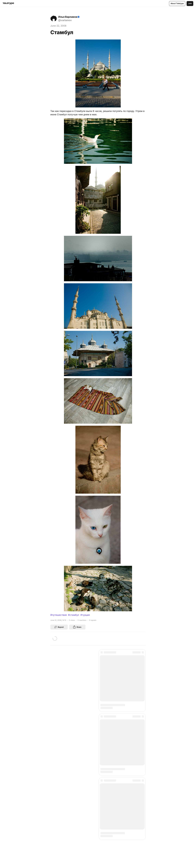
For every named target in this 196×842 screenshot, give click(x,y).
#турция (85, 615)
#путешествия (58, 615)
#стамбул (73, 615)
